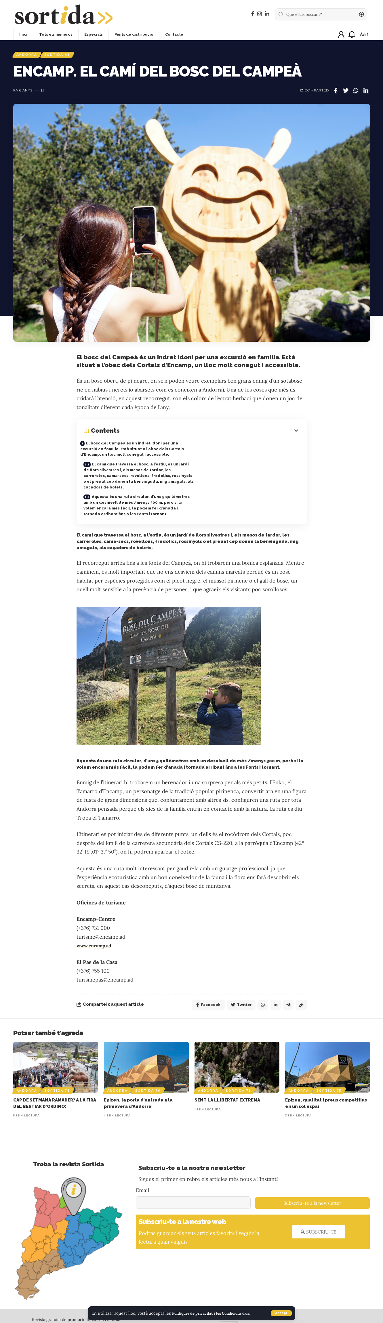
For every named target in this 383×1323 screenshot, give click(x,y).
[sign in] (341, 34)
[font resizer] (363, 34)
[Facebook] (253, 13)
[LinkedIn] (267, 13)
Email (142, 1184)
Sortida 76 (57, 1085)
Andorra (29, 56)
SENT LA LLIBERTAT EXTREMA (227, 1094)
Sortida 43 (63, 56)
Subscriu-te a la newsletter (312, 1197)
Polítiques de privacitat (195, 1313)
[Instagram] (259, 13)
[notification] (351, 34)
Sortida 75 (329, 1085)
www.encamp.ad (97, 939)
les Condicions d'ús (241, 1313)
